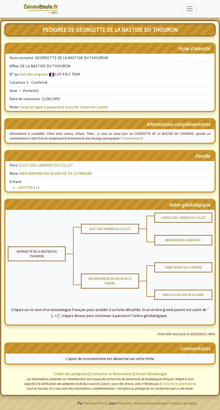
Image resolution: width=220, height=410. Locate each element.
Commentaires (130, 138)
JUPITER (25, 187)
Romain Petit (95, 403)
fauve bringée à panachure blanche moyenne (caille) (64, 106)
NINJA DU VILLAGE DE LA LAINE (183, 295)
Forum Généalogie (151, 373)
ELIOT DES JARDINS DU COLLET (46, 165)
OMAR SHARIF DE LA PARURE (183, 267)
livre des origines (33, 74)
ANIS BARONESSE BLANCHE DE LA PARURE (55, 173)
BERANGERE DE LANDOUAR (183, 240)
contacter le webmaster (177, 384)
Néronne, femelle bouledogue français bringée (157, 403)
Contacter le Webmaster (112, 373)
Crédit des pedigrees (71, 373)
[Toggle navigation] (190, 9)
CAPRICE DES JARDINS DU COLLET (183, 218)
